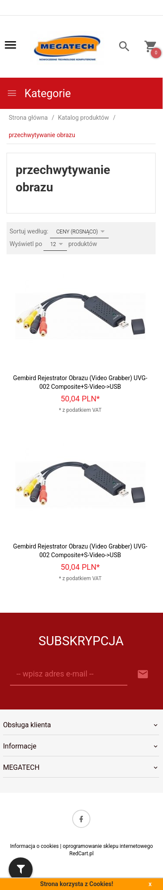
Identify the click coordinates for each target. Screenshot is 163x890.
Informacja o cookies (34, 846)
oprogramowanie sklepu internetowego (108, 846)
